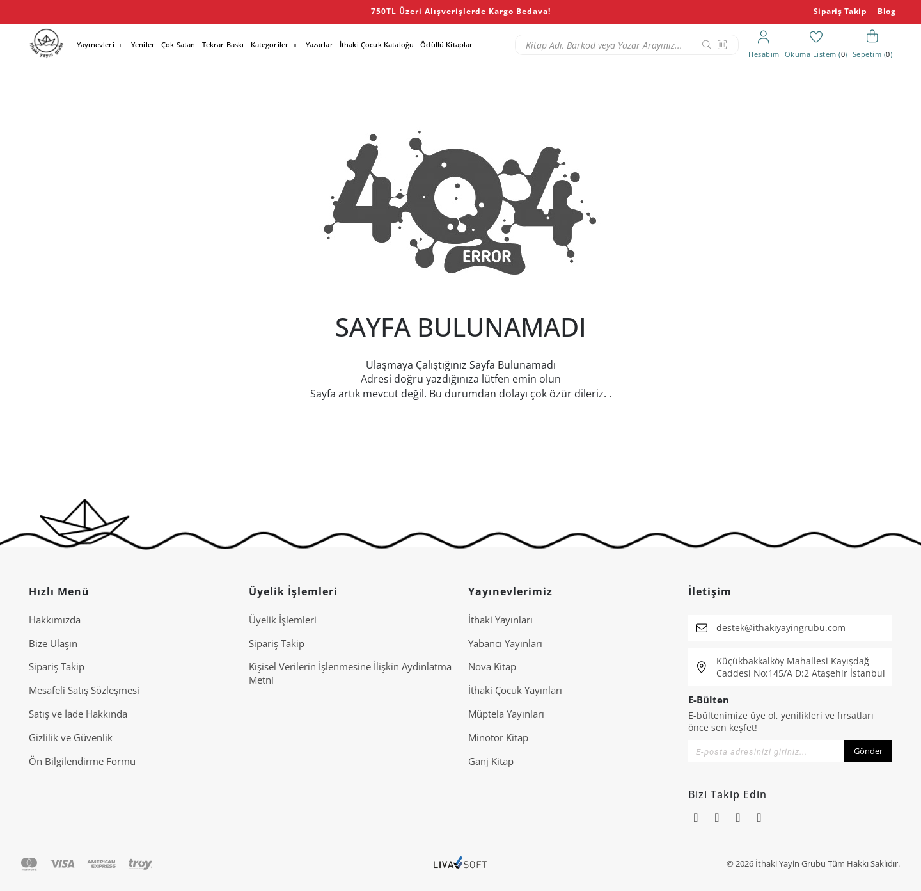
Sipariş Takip (840, 11)
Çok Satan (178, 44)
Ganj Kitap (491, 761)
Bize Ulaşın (53, 643)
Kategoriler (270, 44)
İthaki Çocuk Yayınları (515, 690)
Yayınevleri (95, 44)
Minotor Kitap (498, 737)
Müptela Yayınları (506, 713)
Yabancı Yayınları (505, 643)
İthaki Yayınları (500, 619)
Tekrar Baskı (223, 44)
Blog (886, 11)
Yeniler (143, 44)
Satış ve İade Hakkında (78, 713)
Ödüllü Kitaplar (446, 44)
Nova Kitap (492, 666)
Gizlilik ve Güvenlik (71, 737)
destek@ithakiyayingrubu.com (781, 628)
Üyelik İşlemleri (283, 619)
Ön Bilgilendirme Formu (82, 761)
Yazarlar (319, 44)
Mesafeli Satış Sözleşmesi (84, 690)
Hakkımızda (55, 619)
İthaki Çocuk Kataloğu (377, 44)
